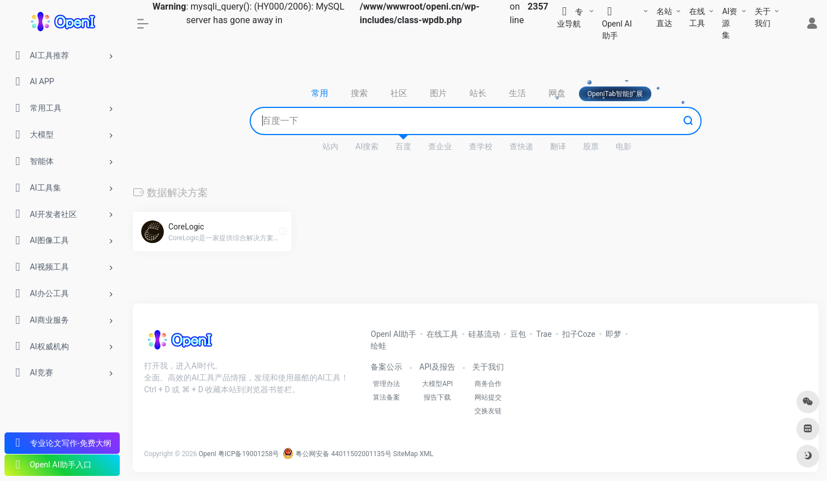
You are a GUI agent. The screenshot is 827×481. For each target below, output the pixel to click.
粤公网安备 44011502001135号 (336, 454)
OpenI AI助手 (393, 334)
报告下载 (437, 397)
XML (426, 454)
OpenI (207, 454)
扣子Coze (578, 334)
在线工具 (697, 17)
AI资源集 (729, 23)
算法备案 (386, 397)
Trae (543, 334)
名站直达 (664, 17)
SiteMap (405, 454)
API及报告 (437, 366)
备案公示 (386, 366)
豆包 (518, 334)
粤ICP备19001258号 (249, 454)
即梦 (613, 334)
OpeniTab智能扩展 (615, 94)
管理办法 (386, 384)
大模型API (437, 384)
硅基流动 (484, 334)
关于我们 (763, 17)
